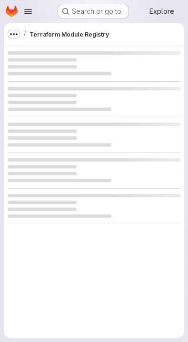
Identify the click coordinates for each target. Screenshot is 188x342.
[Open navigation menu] (28, 11)
